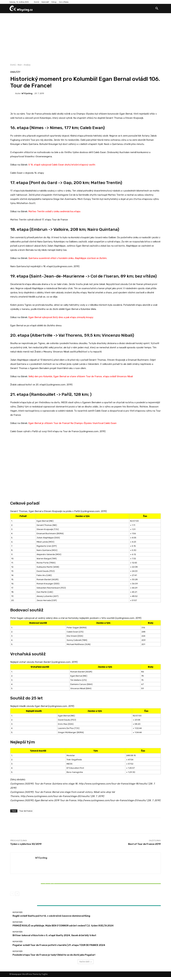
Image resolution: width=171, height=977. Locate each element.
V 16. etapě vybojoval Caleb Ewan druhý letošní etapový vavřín (61, 164)
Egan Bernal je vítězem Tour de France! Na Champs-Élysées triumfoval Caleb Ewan (72, 423)
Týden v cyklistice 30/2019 (26, 844)
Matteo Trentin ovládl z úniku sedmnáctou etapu (54, 211)
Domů (13, 64)
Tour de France (25, 811)
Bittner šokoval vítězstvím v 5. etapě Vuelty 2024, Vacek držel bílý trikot (35, 884)
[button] (157, 8)
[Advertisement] (85, 36)
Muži (20, 64)
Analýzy (27, 64)
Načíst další (85, 961)
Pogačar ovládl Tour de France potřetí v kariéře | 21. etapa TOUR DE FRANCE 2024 (59, 945)
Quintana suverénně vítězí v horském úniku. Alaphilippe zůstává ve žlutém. (67, 258)
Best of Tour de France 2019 (144, 844)
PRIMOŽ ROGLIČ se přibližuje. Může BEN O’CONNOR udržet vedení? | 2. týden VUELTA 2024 (63, 925)
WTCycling (27, 93)
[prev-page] (12, 894)
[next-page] (17, 894)
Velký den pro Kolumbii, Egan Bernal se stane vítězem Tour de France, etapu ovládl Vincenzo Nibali (80, 376)
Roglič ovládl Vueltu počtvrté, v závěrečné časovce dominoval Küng (51, 915)
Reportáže (35, 879)
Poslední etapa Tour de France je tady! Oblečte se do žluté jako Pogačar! (54, 954)
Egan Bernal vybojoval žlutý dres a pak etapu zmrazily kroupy (60, 317)
